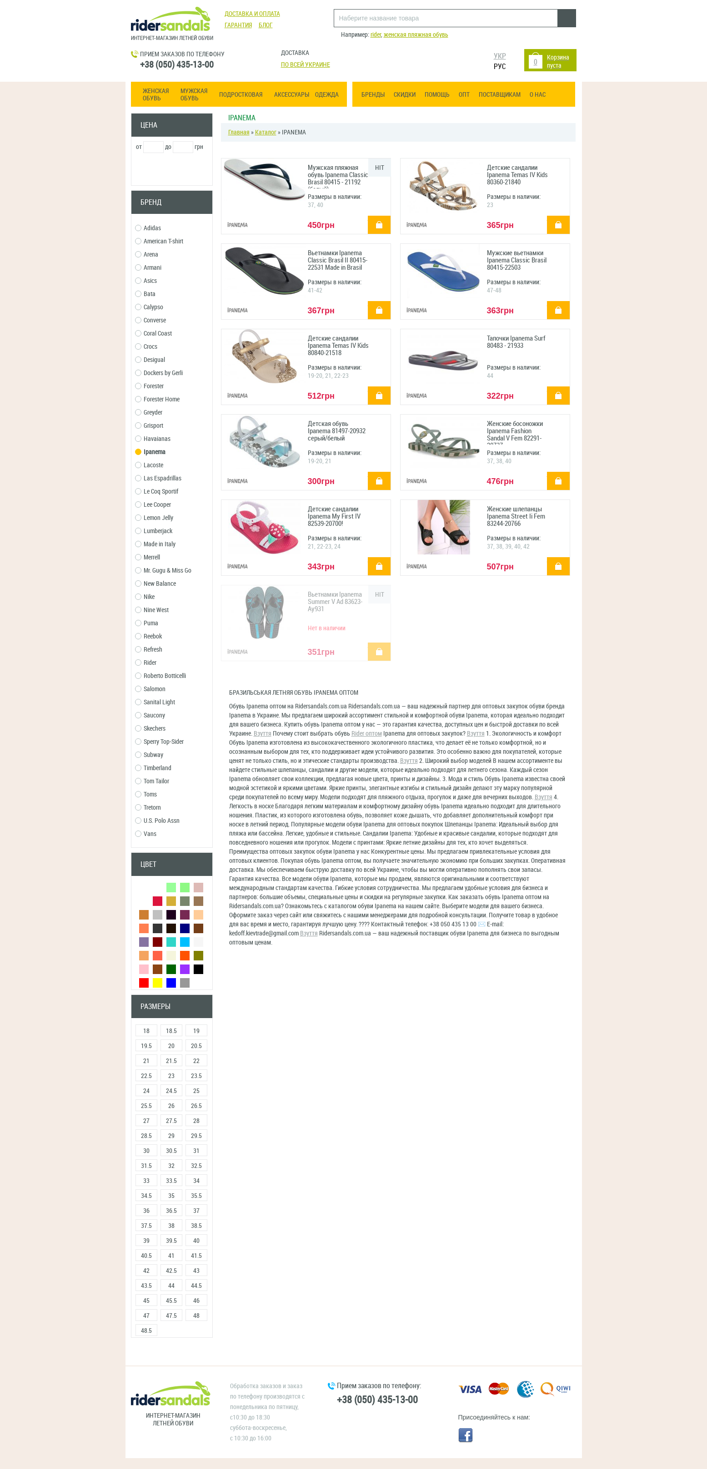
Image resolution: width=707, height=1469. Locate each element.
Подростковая (240, 95)
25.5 (146, 1106)
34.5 (146, 1196)
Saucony (150, 715)
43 (196, 1271)
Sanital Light (155, 702)
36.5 (171, 1211)
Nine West (152, 610)
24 (146, 1091)
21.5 (171, 1061)
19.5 (146, 1046)
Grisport (149, 426)
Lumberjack (153, 531)
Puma (146, 623)
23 (171, 1076)
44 (171, 1286)
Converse (150, 320)
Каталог (265, 132)
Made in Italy (155, 544)
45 (146, 1301)
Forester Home (157, 399)
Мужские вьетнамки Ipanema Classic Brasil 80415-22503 (517, 260)
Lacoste (149, 465)
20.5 (196, 1046)
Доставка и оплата (252, 14)
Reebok (148, 636)
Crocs (146, 347)
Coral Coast (153, 333)
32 (171, 1166)
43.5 (146, 1286)
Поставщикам (500, 95)
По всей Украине (305, 65)
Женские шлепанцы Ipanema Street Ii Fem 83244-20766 (516, 516)
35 (171, 1196)
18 (146, 1031)
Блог (266, 25)
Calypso (149, 307)
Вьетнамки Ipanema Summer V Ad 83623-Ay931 (335, 602)
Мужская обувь (194, 95)
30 (146, 1151)
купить (374, 218)
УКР (500, 56)
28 (196, 1121)
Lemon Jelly (154, 518)
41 (171, 1256)
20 (171, 1046)
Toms (146, 794)
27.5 (171, 1121)
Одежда (327, 95)
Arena (146, 254)
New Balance (155, 584)
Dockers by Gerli (159, 373)
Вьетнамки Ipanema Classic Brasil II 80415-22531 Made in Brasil (337, 260)
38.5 (196, 1226)
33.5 (171, 1181)
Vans (145, 834)
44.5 (196, 1286)
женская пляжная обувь (416, 35)
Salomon (150, 689)
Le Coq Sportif (156, 491)
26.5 (196, 1106)
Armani (148, 268)
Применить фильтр (172, 169)
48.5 (146, 1331)
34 (196, 1181)
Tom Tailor (152, 781)
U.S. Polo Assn (157, 821)
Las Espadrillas (158, 478)
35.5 (196, 1196)
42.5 (171, 1271)
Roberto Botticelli (160, 676)
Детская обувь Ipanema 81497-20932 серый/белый (337, 431)
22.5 (146, 1076)
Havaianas (152, 439)
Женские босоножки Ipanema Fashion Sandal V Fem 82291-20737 (515, 432)
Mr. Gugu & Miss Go (163, 570)
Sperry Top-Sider (159, 742)
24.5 (171, 1091)
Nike (145, 597)
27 (146, 1121)
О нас (538, 95)
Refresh (148, 649)
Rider (145, 663)
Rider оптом (366, 733)
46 (196, 1301)
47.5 (171, 1316)
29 (171, 1136)
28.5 (146, 1136)
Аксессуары (291, 95)
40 (196, 1241)
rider (376, 35)
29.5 (196, 1136)
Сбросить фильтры (171, 1355)
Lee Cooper (153, 505)
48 (196, 1316)
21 (146, 1061)
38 (171, 1226)
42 (146, 1271)
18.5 (171, 1031)
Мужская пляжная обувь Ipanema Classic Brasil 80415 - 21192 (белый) (338, 176)
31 (196, 1151)
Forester (149, 386)
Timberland (153, 768)
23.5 (196, 1076)
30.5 (171, 1151)
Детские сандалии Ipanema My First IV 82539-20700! (334, 516)
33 (146, 1181)
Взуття (262, 733)
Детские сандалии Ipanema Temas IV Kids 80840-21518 (338, 346)
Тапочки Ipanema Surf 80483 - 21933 (516, 342)
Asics (146, 281)
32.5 (196, 1166)
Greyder (148, 412)
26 (171, 1106)
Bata (145, 294)
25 (196, 1091)
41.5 (196, 1256)
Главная (239, 132)
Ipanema (150, 452)
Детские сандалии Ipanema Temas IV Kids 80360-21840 (517, 175)
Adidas (148, 228)
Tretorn (148, 807)
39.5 (171, 1241)
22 (196, 1061)
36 (146, 1211)
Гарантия (238, 25)
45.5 (171, 1301)
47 (146, 1316)
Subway (149, 755)
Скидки (405, 95)
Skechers (150, 728)
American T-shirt (159, 241)
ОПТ (464, 95)
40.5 (146, 1256)
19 (196, 1031)
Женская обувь (156, 95)
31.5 (146, 1166)
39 (146, 1241)
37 (196, 1211)
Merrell (147, 557)
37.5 (146, 1226)
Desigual (150, 360)
